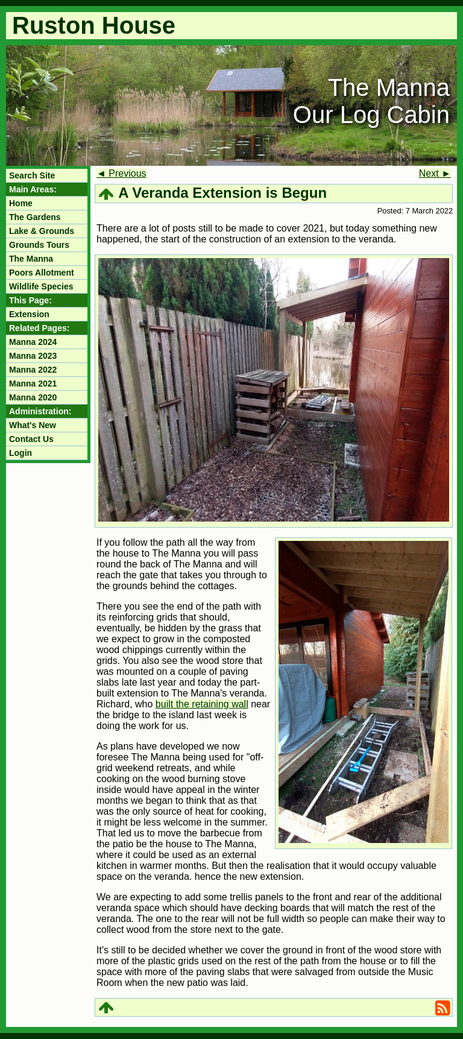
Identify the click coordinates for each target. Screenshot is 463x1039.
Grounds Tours (39, 245)
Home (21, 203)
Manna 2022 (33, 369)
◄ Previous (121, 173)
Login (20, 453)
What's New (32, 425)
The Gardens (35, 217)
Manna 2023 (33, 356)
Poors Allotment (41, 272)
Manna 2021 (33, 383)
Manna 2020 (33, 397)
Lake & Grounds (41, 231)
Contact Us (31, 439)
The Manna (31, 259)
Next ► (435, 173)
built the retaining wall (202, 704)
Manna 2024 (33, 342)
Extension (29, 314)
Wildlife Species (41, 286)
